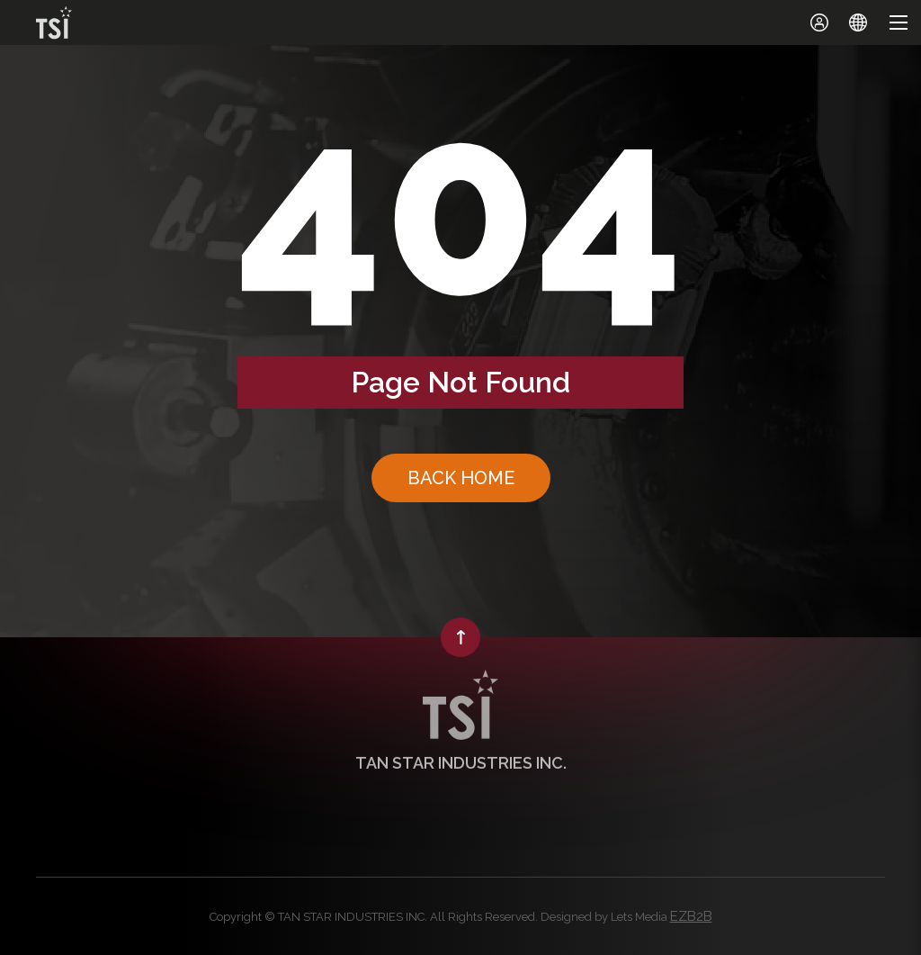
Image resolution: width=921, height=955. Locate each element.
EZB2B (691, 916)
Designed (566, 916)
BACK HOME (460, 478)
